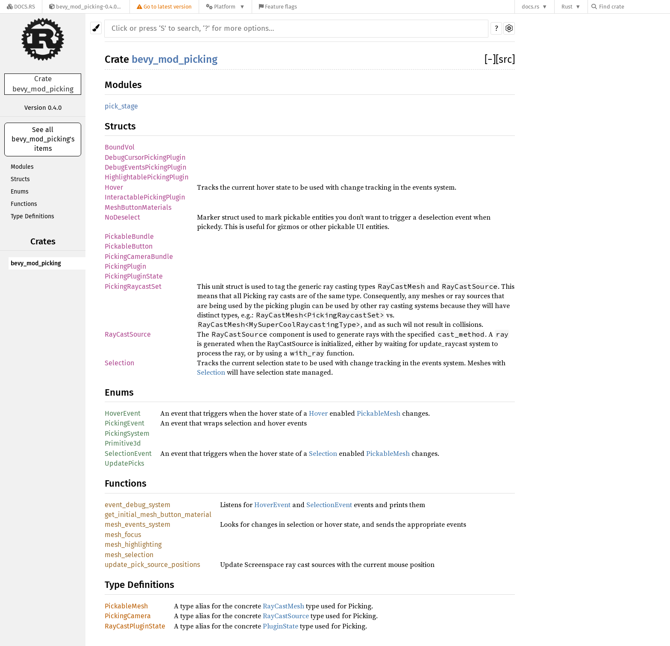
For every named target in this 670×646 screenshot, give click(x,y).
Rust (567, 6)
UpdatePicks (124, 463)
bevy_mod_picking (36, 263)
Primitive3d (123, 443)
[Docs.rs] (21, 6)
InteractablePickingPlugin (145, 197)
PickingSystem (127, 433)
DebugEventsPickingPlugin (145, 167)
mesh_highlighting (133, 544)
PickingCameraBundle (139, 257)
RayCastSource (128, 334)
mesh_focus (123, 535)
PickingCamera (128, 616)
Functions (24, 204)
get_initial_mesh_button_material (158, 515)
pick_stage (121, 106)
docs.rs (530, 6)
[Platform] (225, 6)
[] (490, 59)
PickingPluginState (134, 276)
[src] (505, 59)
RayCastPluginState (135, 626)
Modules (22, 166)
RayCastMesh (283, 606)
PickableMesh (378, 413)
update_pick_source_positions (152, 565)
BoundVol (120, 147)
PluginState (280, 626)
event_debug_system (137, 505)
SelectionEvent (128, 453)
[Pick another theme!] (96, 28)
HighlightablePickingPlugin (146, 177)
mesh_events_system (137, 524)
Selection (119, 363)
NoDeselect (122, 217)
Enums (20, 191)
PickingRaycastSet (133, 286)
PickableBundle (129, 236)
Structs (20, 179)
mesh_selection (129, 555)
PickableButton (129, 246)
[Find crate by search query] (634, 6)
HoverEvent (123, 413)
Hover (114, 187)
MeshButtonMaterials (138, 207)
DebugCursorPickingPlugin (145, 157)
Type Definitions (32, 216)
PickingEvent (124, 423)
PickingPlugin (125, 266)
